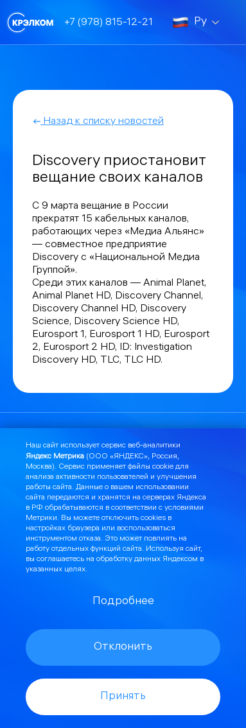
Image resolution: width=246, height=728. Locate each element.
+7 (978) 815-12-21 (108, 22)
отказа (90, 539)
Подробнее (123, 602)
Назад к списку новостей (98, 121)
